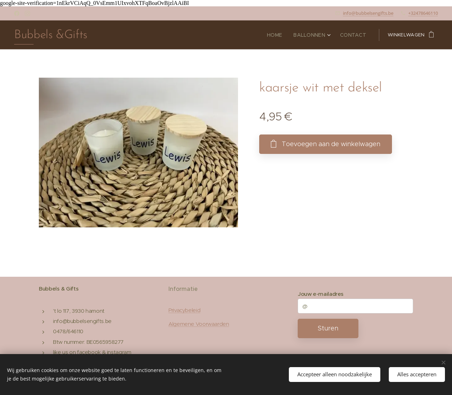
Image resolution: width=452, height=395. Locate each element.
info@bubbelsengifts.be (368, 13)
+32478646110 (423, 13)
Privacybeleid (184, 310)
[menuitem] (281, 35)
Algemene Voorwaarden (198, 324)
